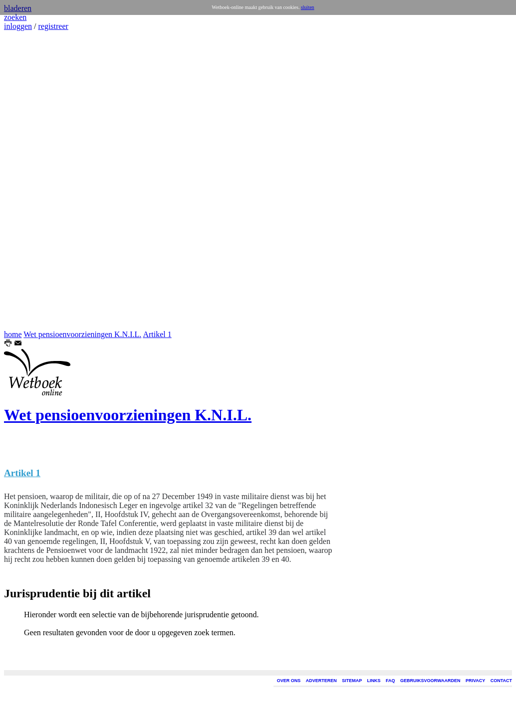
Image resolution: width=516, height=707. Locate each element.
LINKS (374, 680)
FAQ (390, 680)
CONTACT (501, 680)
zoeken (15, 17)
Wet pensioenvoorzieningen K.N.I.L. (82, 334)
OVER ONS (289, 680)
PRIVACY (475, 680)
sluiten (307, 7)
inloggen (18, 26)
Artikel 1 (157, 334)
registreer (53, 26)
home (13, 334)
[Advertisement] (34, 180)
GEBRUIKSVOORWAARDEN (430, 680)
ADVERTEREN (321, 680)
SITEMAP (352, 680)
